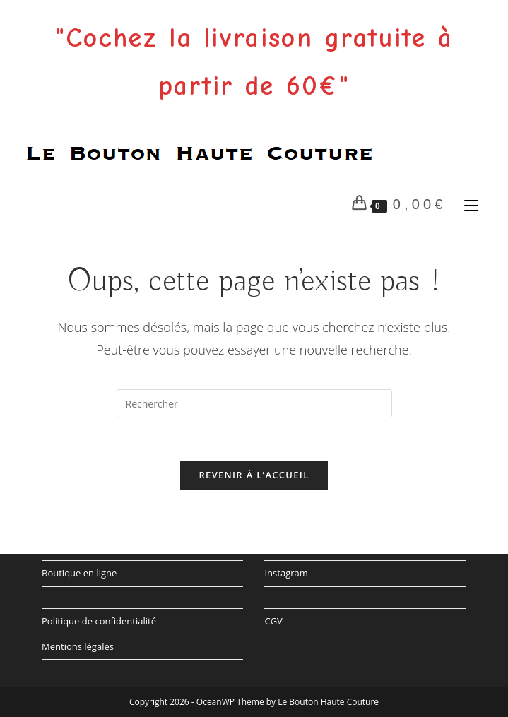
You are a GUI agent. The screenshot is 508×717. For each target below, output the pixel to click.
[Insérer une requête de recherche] (254, 403)
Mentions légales (78, 646)
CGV (273, 621)
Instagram (285, 573)
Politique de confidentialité (99, 621)
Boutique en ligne (79, 573)
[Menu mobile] (468, 204)
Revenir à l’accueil (254, 474)
